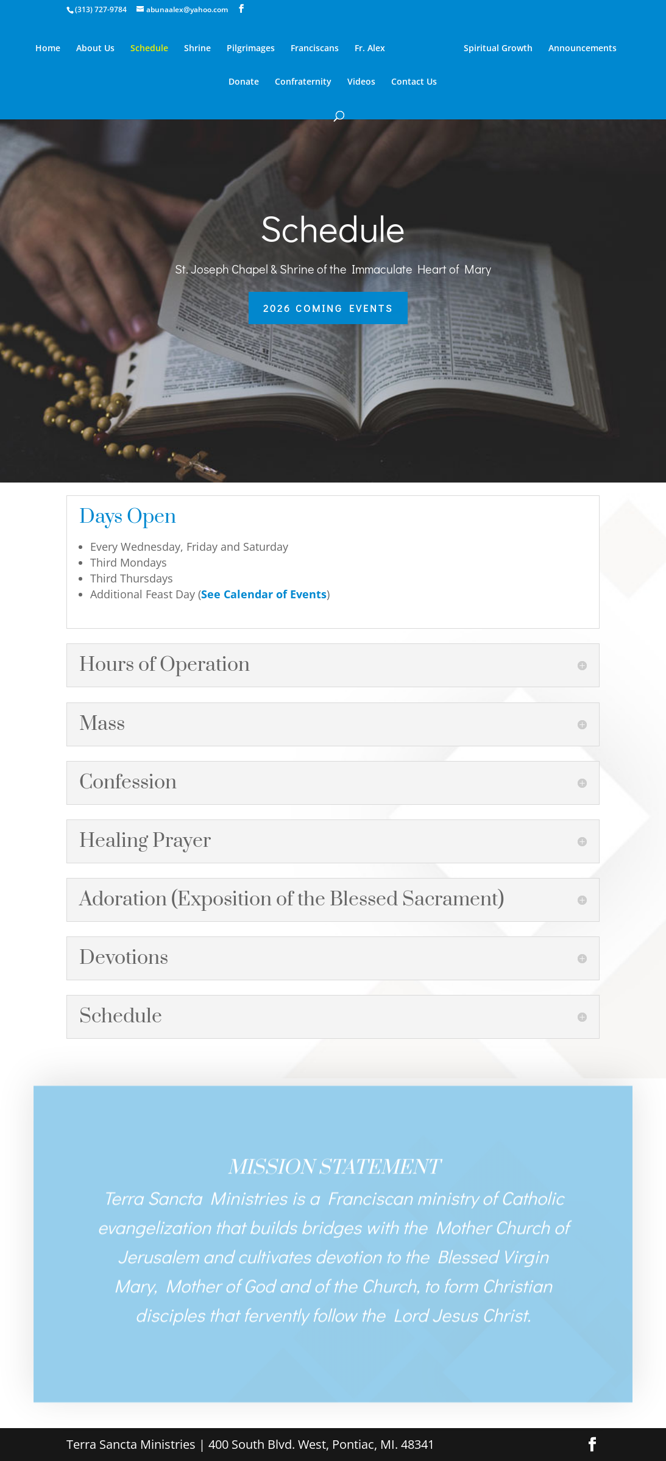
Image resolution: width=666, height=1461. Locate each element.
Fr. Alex (370, 49)
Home (47, 49)
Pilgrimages (251, 49)
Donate (243, 82)
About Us (95, 49)
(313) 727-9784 (101, 9)
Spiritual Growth (498, 49)
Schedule (149, 49)
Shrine (197, 49)
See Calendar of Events (264, 594)
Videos (361, 82)
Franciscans (315, 49)
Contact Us (414, 82)
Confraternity (303, 82)
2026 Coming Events (328, 308)
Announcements (582, 49)
